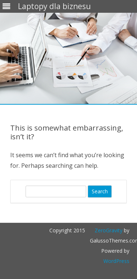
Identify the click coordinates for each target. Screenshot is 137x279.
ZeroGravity (108, 230)
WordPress (116, 260)
